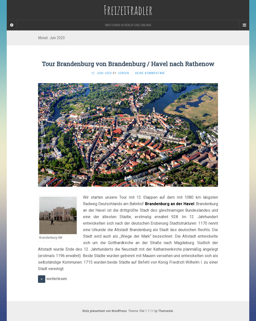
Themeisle (165, 311)
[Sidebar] (12, 25)
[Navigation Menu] (244, 25)
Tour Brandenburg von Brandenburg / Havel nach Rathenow (128, 64)
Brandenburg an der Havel (169, 203)
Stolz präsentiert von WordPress (104, 311)
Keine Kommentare (150, 73)
